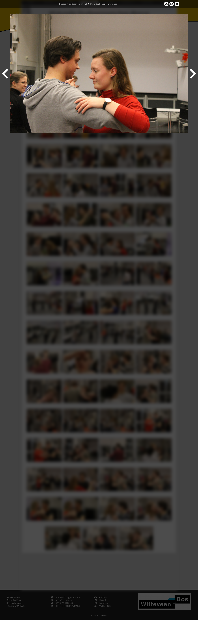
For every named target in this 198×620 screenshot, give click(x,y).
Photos (62, 3)
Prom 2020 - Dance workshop (103, 3)
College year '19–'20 (78, 3)
